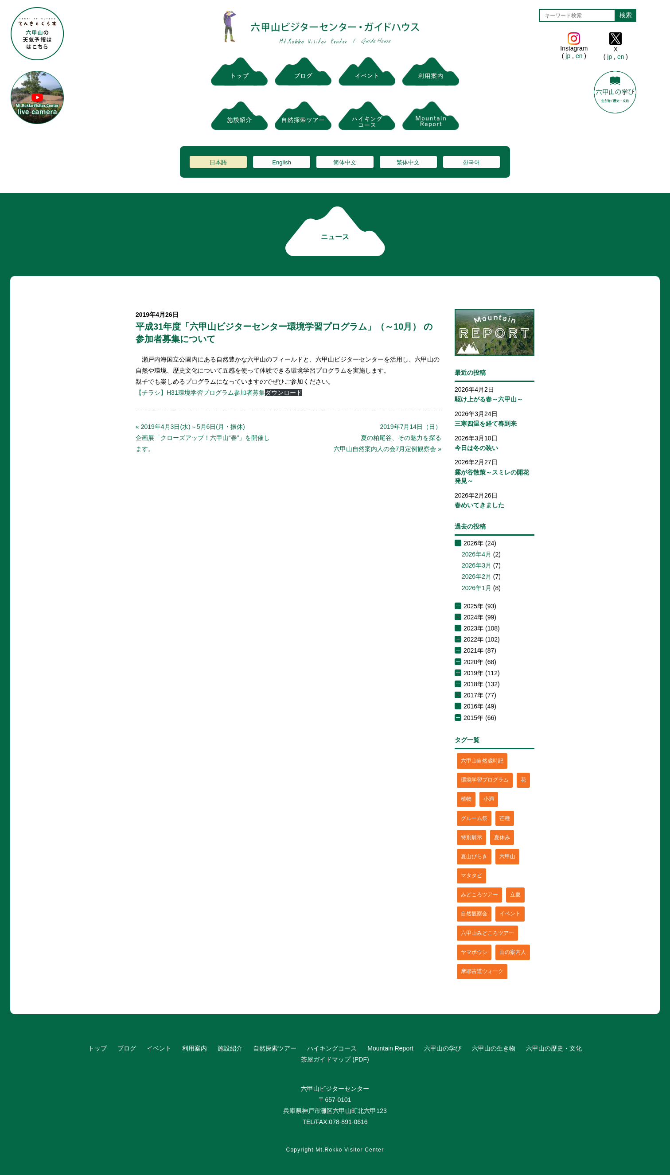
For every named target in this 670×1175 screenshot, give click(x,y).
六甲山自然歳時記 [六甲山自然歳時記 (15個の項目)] (482, 761)
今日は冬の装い (476, 447)
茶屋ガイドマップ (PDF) (335, 1059)
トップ (97, 1048)
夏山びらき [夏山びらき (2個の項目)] (474, 856)
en (579, 55)
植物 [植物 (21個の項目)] (466, 799)
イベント (159, 1048)
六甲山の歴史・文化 (554, 1048)
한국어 (471, 162)
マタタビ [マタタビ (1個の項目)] (471, 875)
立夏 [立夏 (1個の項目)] (515, 894)
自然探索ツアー (274, 1048)
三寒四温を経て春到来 (486, 423)
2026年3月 (476, 565)
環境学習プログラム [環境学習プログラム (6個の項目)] (485, 780)
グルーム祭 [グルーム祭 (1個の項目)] (474, 818)
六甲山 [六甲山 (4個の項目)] (507, 856)
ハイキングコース (332, 1048)
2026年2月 (476, 576)
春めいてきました (479, 505)
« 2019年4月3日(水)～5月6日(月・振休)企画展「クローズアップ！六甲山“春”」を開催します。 (203, 437)
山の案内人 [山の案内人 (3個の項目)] (512, 952)
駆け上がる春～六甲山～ (489, 399)
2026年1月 (476, 587)
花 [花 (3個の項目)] (523, 780)
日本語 (218, 162)
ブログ (126, 1048)
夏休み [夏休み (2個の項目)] (502, 837)
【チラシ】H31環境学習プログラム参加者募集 (200, 392)
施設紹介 (230, 1048)
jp (568, 55)
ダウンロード (283, 392)
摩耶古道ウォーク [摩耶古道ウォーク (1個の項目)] (482, 971)
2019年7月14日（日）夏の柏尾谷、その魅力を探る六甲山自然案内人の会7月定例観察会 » (387, 437)
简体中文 (344, 162)
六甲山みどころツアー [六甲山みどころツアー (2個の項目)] (487, 933)
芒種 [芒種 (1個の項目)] (504, 818)
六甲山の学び (442, 1048)
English (281, 162)
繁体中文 (408, 162)
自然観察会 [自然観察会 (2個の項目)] (474, 913)
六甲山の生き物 (493, 1048)
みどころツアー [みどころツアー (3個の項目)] (479, 894)
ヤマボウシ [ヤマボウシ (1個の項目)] (474, 952)
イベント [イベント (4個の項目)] (510, 913)
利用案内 (194, 1048)
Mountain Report (390, 1048)
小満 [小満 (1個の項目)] (488, 799)
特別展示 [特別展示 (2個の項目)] (471, 837)
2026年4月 (476, 554)
